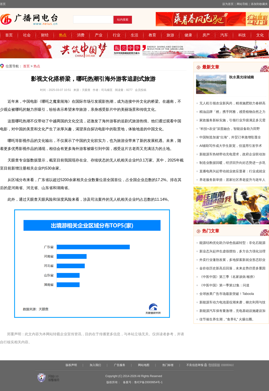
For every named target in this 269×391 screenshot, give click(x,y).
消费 (80, 35)
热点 (63, 35)
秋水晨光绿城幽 (241, 77)
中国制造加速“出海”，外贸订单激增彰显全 (230, 137)
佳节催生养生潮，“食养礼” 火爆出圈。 (227, 319)
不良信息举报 (194, 365)
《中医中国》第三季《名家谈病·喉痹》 (227, 277)
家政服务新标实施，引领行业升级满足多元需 (232, 120)
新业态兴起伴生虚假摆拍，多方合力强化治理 (232, 251)
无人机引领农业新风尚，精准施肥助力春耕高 (232, 103)
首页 (3, 4)
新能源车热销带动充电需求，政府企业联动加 (232, 154)
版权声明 (71, 365)
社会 (27, 35)
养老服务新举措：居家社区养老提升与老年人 (232, 180)
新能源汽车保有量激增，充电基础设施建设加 (232, 311)
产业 (98, 35)
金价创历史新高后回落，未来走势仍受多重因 (232, 268)
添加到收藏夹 (259, 4)
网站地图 (143, 365)
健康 (188, 35)
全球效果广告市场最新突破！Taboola (226, 294)
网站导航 (242, 4)
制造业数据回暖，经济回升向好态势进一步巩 (232, 163)
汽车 (224, 35)
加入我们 (95, 365)
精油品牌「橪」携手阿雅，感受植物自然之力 (232, 112)
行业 (116, 35)
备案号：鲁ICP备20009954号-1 (143, 382)
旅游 (170, 35)
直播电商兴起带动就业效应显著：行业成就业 (232, 171)
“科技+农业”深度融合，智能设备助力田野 (229, 129)
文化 (260, 35)
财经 (45, 35)
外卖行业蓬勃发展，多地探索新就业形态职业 (232, 260)
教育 (152, 35)
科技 (242, 35)
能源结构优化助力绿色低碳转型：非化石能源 (232, 243)
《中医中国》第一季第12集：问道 (224, 285)
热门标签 (168, 365)
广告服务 (119, 365)
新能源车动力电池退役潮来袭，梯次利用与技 (232, 302)
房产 (206, 35)
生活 (134, 35)
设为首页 (228, 4)
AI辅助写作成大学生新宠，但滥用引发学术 (230, 146)
